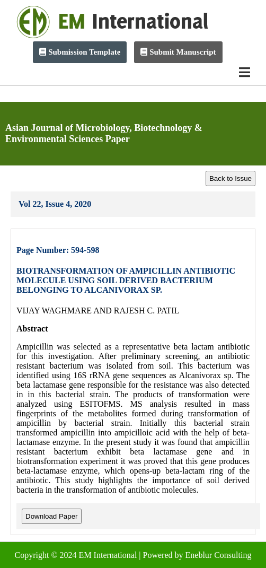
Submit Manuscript (178, 52)
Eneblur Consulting (218, 555)
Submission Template (79, 52)
